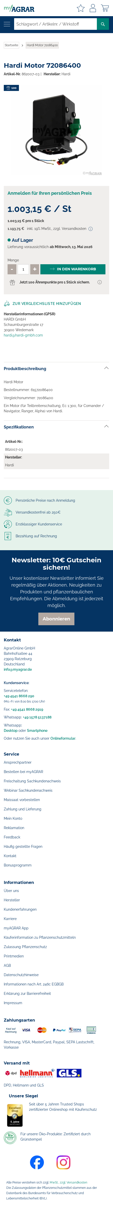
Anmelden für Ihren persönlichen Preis (50, 193)
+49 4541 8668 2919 (27, 709)
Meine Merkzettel (81, 8)
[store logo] (17, 8)
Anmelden (93, 8)
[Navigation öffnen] (7, 24)
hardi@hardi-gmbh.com (23, 335)
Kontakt (10, 856)
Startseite (11, 45)
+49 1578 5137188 (37, 717)
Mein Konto (13, 818)
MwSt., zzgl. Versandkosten (68, 1182)
